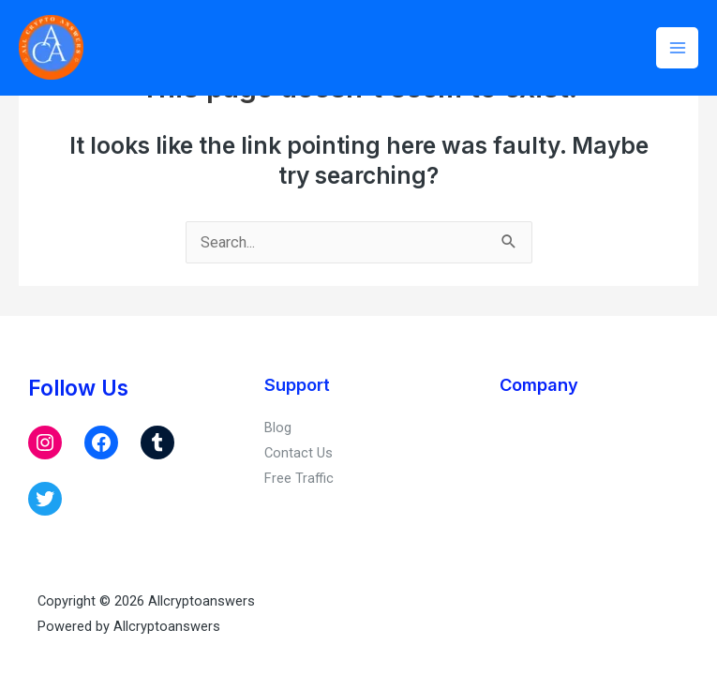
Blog (277, 427)
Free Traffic (299, 478)
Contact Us (298, 452)
